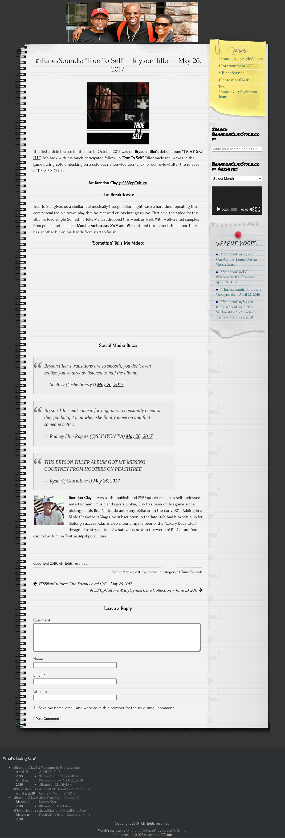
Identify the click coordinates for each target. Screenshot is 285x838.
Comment (41, 620)
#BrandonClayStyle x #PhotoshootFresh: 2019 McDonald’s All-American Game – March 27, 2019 (236, 310)
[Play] (218, 209)
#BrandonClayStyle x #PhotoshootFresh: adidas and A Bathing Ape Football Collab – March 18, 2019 (51, 810)
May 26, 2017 (110, 384)
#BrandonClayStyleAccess (240, 58)
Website (40, 691)
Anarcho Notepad (141, 830)
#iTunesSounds (190, 572)
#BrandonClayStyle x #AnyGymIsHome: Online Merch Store (236, 259)
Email (39, 675)
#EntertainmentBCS (235, 65)
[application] (237, 200)
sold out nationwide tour (113, 164)
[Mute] (252, 209)
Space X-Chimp (174, 830)
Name (39, 659)
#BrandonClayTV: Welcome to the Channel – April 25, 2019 (237, 277)
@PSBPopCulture (132, 183)
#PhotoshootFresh (234, 80)
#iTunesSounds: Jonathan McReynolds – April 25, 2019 (238, 292)
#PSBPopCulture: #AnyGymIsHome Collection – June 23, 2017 (146, 590)
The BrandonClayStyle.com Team (237, 92)
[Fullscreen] (257, 209)
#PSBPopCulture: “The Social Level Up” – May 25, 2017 (82, 583)
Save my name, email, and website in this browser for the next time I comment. (107, 707)
